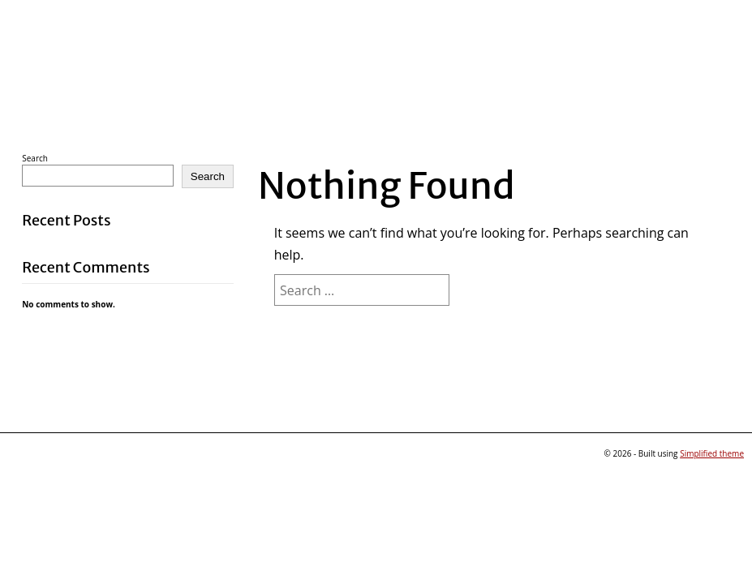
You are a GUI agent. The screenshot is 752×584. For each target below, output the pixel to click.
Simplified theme (712, 453)
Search (35, 158)
